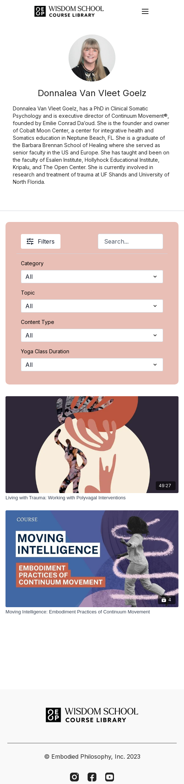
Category (32, 263)
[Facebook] (92, 777)
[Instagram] (74, 777)
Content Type (37, 322)
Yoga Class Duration (45, 351)
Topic (28, 292)
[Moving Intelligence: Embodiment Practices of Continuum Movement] (92, 612)
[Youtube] (109, 777)
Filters (41, 241)
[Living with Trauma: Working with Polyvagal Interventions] (92, 498)
